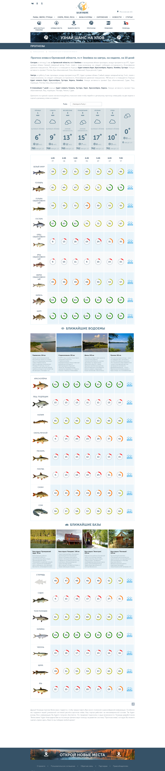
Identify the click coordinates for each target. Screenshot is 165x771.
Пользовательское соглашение (63, 766)
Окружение (102, 17)
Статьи (129, 17)
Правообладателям (120, 766)
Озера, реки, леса (66, 17)
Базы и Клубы (85, 17)
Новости (117, 17)
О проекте (41, 766)
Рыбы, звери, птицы (43, 17)
